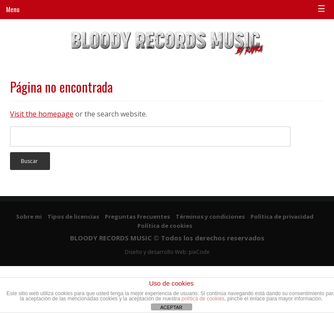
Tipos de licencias (73, 216)
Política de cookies (164, 226)
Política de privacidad (282, 216)
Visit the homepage (41, 114)
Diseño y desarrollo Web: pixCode (167, 252)
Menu (13, 9)
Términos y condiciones (210, 216)
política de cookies (202, 299)
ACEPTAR (171, 307)
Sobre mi (29, 216)
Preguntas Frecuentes (137, 216)
